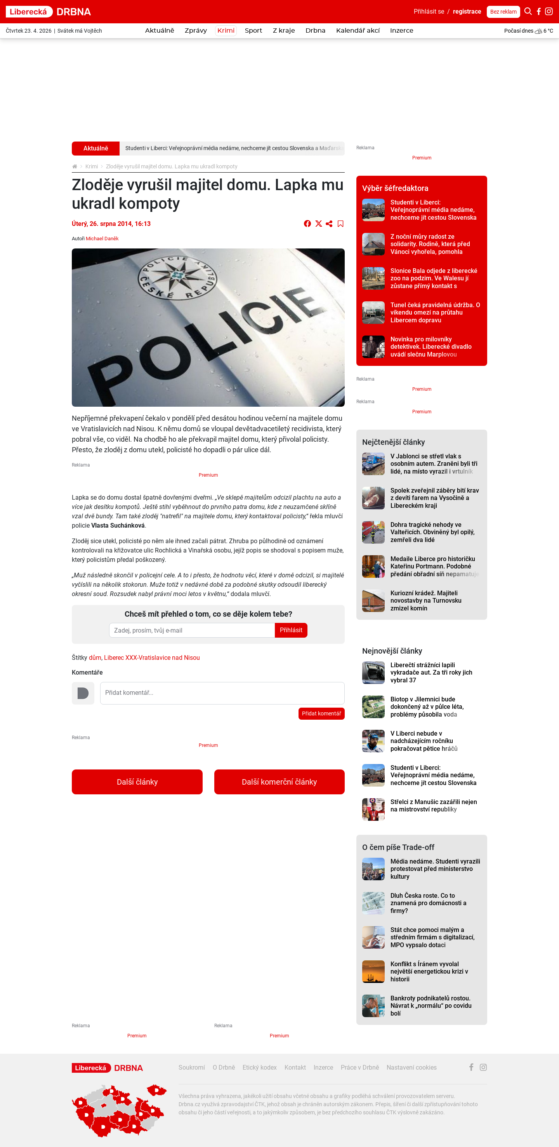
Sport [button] (253, 31)
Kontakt (295, 1067)
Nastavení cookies (412, 1067)
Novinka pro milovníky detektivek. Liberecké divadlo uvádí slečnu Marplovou (431, 347)
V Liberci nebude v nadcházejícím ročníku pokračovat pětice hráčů (424, 741)
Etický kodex (260, 1067)
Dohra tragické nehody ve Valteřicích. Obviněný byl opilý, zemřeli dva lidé (433, 532)
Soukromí (192, 1067)
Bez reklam (503, 12)
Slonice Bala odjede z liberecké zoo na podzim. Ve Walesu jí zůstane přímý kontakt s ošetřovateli (434, 282)
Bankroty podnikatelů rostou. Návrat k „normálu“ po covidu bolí (431, 1006)
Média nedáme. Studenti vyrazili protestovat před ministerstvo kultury (435, 869)
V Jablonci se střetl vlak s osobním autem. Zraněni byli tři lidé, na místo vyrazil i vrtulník (434, 464)
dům (95, 657)
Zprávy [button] (196, 31)
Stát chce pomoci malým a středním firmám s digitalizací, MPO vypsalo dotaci (433, 937)
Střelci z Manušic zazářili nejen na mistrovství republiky (434, 805)
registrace (467, 11)
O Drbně (224, 1067)
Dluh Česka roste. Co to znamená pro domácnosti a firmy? (429, 903)
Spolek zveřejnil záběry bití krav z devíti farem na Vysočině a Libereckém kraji (435, 498)
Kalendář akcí (358, 31)
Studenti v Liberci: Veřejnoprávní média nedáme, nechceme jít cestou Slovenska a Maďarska (434, 214)
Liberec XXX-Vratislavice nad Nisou (152, 657)
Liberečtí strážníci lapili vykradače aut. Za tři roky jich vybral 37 (431, 672)
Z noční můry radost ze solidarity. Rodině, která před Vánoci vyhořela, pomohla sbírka (430, 248)
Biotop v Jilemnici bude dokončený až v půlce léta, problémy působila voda (427, 707)
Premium (208, 475)
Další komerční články (279, 782)
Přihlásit (291, 630)
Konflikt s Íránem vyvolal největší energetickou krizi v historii (429, 971)
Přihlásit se (429, 11)
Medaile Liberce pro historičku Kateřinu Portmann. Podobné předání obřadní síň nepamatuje (435, 566)
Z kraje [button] (284, 31)
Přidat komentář (321, 713)
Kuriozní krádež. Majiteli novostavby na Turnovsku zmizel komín (426, 600)
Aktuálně (159, 31)
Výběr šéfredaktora (395, 188)
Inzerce (401, 31)
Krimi (225, 31)
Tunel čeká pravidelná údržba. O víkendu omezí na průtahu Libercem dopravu (435, 312)
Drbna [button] (316, 31)
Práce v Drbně (360, 1067)
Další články (137, 782)
